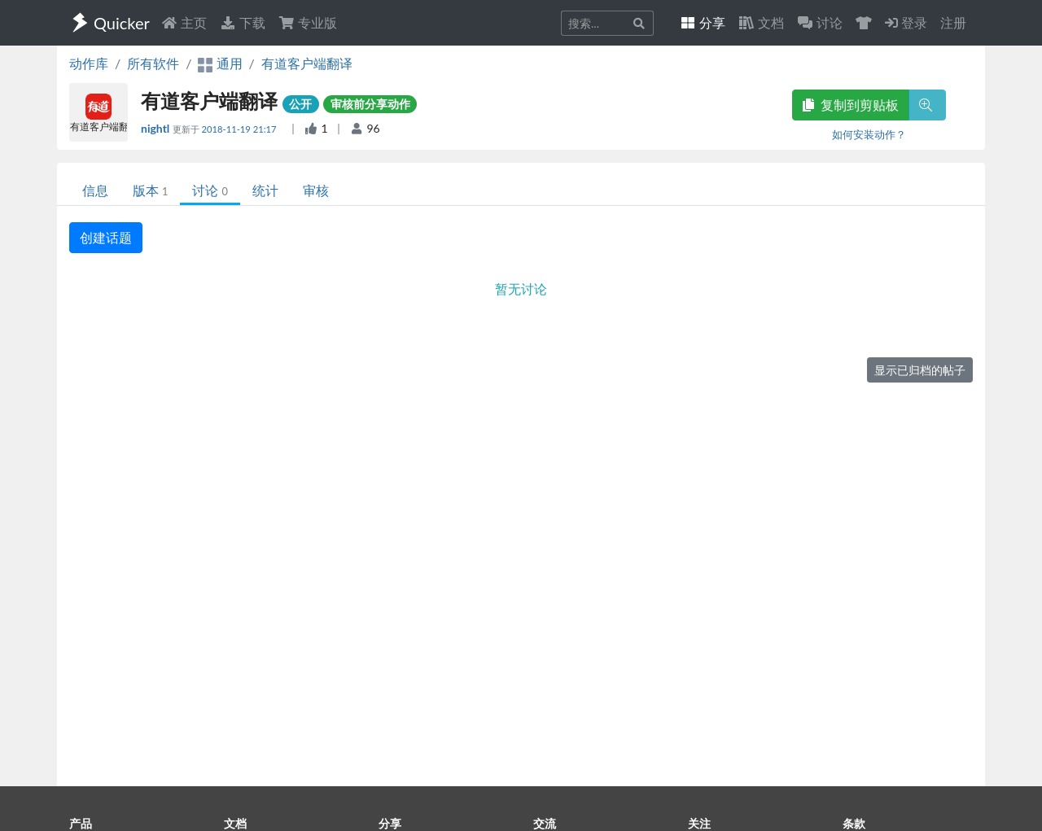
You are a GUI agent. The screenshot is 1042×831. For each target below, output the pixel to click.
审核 (316, 190)
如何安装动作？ (869, 134)
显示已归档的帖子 (919, 370)
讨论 (209, 190)
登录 (906, 22)
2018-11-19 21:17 (240, 129)
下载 (242, 22)
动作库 (88, 63)
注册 (953, 22)
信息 (95, 190)
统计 (265, 190)
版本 (150, 190)
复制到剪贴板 (851, 104)
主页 (184, 22)
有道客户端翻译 (306, 63)
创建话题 (106, 237)
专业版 (307, 22)
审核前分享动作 (370, 104)
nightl (157, 128)
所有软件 (153, 63)
